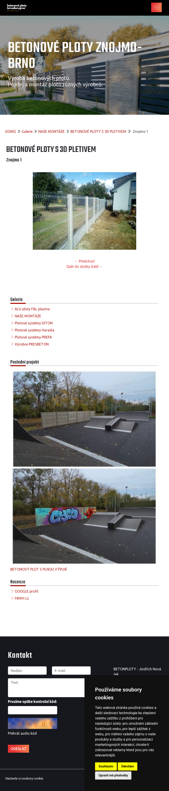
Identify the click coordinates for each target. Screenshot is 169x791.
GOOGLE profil (26, 591)
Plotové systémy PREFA (33, 337)
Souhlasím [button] (106, 766)
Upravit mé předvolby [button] (113, 775)
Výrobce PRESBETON (32, 344)
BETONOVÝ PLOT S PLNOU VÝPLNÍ (38, 569)
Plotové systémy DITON (34, 323)
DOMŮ (10, 131)
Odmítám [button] (127, 766)
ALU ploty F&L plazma (32, 309)
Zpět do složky (78, 266)
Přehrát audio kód (22, 733)
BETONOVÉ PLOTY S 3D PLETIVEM (98, 131)
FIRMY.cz (22, 598)
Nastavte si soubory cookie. (24, 778)
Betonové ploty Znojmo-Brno (75, 56)
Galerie (27, 131)
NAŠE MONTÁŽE (51, 131)
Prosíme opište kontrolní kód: (32, 702)
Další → (97, 266)
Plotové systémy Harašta (34, 330)
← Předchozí (84, 261)
